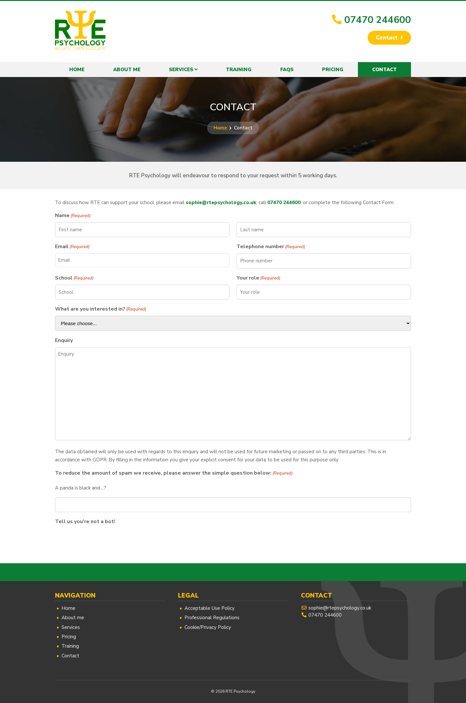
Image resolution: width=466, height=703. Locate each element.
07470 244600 (377, 20)
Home (76, 69)
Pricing (332, 69)
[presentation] (104, 541)
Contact (386, 37)
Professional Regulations (211, 617)
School (74, 278)
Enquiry (64, 340)
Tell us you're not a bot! (85, 521)
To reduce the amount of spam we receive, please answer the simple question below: (174, 473)
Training (238, 69)
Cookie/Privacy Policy (207, 627)
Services (181, 69)
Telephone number (271, 246)
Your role (258, 278)
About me (126, 69)
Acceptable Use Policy (209, 608)
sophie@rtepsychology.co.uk (221, 202)
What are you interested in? (100, 309)
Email (72, 246)
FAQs (287, 69)
